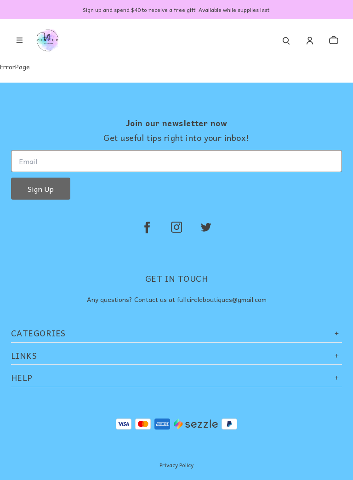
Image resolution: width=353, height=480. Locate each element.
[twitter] (206, 227)
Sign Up (41, 189)
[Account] (310, 40)
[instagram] (176, 227)
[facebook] (147, 227)
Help (176, 377)
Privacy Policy (176, 465)
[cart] (333, 40)
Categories (176, 333)
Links (176, 355)
